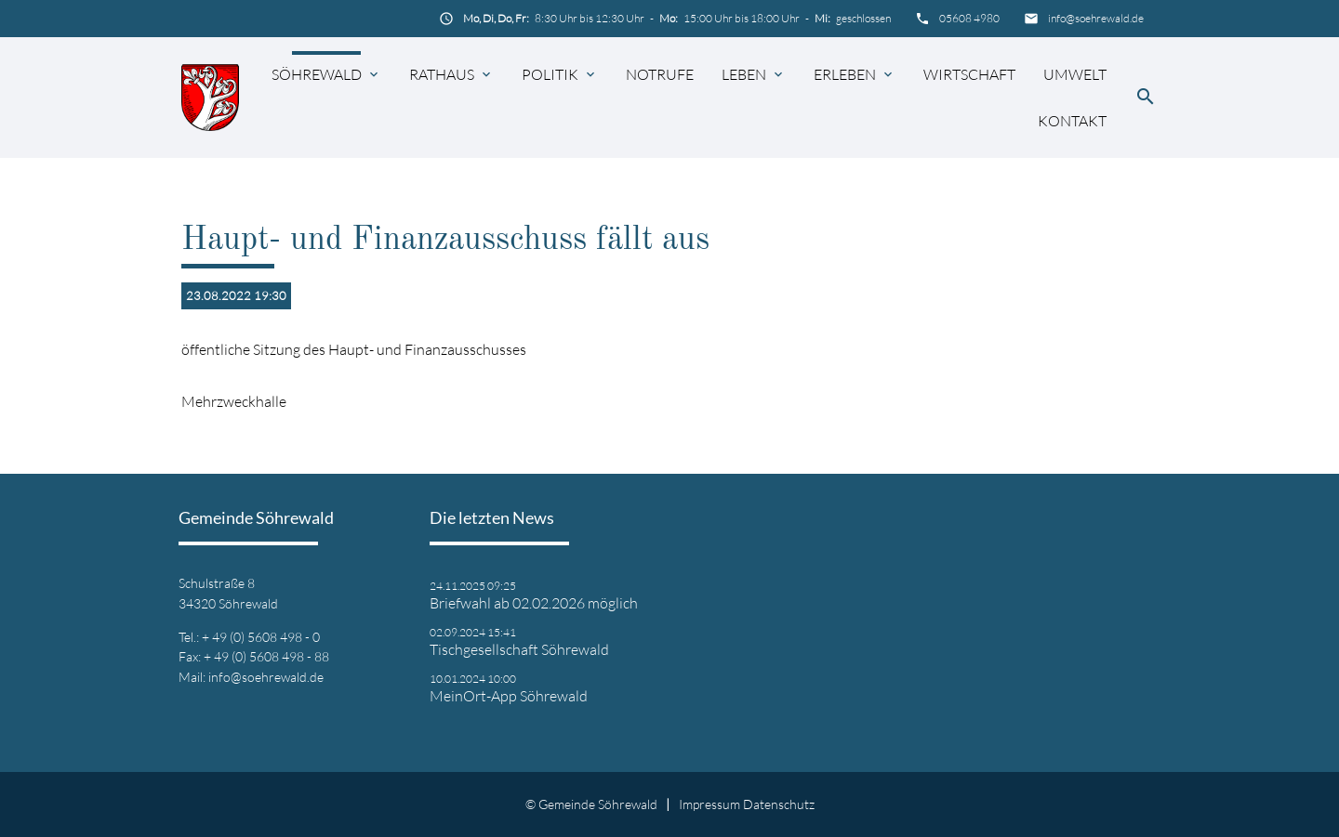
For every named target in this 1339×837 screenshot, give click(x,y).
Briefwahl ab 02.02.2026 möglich (534, 602)
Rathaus (441, 74)
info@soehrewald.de (1096, 18)
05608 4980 (969, 18)
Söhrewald (317, 74)
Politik (550, 74)
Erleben (845, 74)
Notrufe (660, 74)
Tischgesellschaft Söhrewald (519, 649)
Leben (744, 74)
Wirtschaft (969, 74)
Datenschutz (779, 804)
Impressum (709, 804)
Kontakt (1072, 120)
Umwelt (1075, 74)
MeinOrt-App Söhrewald (509, 695)
